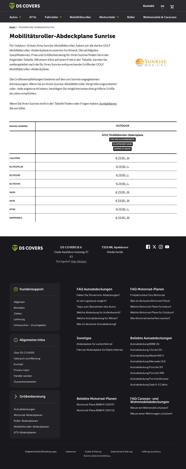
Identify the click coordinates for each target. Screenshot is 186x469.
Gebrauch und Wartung (27, 358)
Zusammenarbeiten (25, 381)
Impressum (71, 451)
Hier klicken (78, 261)
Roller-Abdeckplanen (26, 420)
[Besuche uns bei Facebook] (148, 247)
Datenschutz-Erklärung (122, 451)
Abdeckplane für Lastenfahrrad (94, 343)
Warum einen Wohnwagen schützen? (151, 413)
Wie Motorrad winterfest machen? (150, 318)
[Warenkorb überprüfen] (172, 6)
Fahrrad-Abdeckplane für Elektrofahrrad (100, 349)
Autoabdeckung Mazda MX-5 (147, 355)
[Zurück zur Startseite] (24, 6)
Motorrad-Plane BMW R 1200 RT (96, 404)
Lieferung (19, 319)
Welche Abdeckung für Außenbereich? (99, 312)
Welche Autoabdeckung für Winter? (97, 318)
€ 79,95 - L (122, 166)
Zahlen (18, 313)
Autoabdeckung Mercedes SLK (148, 361)
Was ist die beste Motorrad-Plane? (150, 300)
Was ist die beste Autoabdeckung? (96, 323)
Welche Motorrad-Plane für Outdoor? (152, 312)
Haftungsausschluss (151, 451)
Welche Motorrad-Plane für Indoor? (150, 306)
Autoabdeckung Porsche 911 (146, 367)
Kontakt (148, 5)
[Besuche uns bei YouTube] (167, 247)
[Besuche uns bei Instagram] (161, 247)
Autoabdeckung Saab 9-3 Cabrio (149, 384)
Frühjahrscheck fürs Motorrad (147, 294)
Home (12, 27)
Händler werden (23, 375)
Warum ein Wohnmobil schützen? (149, 407)
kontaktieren (108, 103)
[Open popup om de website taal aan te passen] (162, 6)
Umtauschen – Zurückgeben (30, 325)
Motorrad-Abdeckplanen (28, 414)
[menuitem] (15, 17)
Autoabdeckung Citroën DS (146, 349)
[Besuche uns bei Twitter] (154, 247)
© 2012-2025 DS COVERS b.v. (97, 456)
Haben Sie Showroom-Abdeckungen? (98, 294)
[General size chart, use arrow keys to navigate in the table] (93, 171)
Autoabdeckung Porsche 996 (147, 372)
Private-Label (21, 370)
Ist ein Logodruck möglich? (92, 300)
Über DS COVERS (24, 352)
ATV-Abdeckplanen (25, 432)
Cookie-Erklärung (93, 451)
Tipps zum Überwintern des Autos (96, 306)
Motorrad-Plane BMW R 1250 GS (96, 410)
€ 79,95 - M (122, 157)
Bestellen (19, 307)
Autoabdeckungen (24, 409)
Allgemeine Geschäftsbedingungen (41, 451)
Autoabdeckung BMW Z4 (144, 343)
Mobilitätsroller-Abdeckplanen (31, 426)
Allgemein (19, 301)
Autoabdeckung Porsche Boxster (149, 378)
